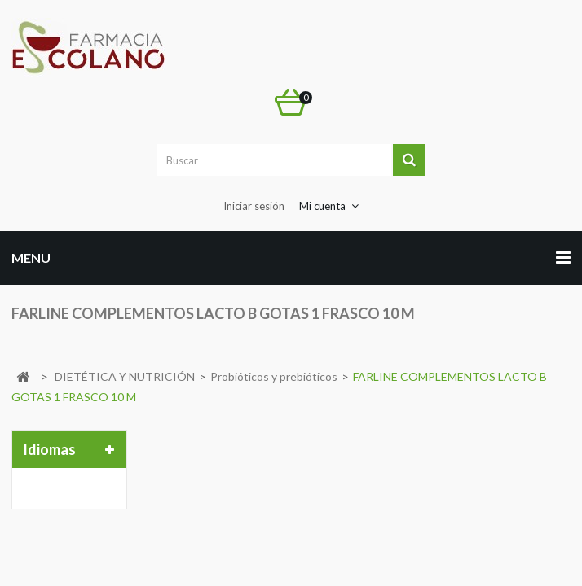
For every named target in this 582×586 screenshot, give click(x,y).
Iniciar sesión (253, 205)
